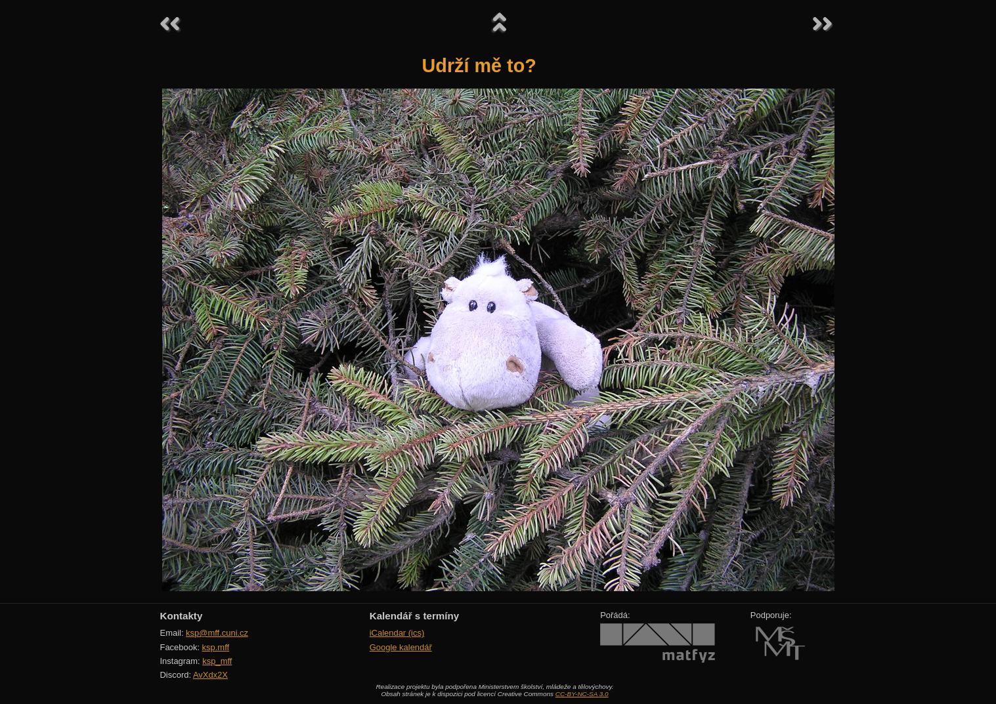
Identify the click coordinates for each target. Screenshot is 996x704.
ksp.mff (216, 647)
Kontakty (181, 615)
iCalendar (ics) (397, 633)
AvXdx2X (210, 675)
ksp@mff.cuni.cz (217, 633)
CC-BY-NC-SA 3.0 (582, 693)
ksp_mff (217, 661)
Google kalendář (401, 647)
